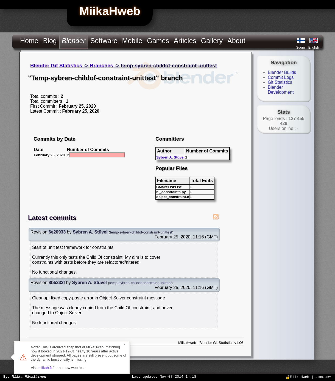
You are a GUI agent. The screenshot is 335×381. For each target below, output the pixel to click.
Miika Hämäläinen (29, 376)
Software (104, 41)
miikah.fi (45, 368)
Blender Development (281, 89)
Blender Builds (282, 72)
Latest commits (52, 217)
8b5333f (57, 282)
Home (29, 41)
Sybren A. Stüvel (170, 157)
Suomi (301, 47)
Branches (101, 65)
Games (158, 41)
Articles (185, 41)
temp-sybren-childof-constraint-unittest (141, 232)
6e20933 (57, 232)
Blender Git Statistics (56, 65)
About (236, 41)
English (313, 47)
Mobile (132, 41)
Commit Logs (281, 77)
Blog (50, 41)
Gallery (212, 41)
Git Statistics (280, 82)
